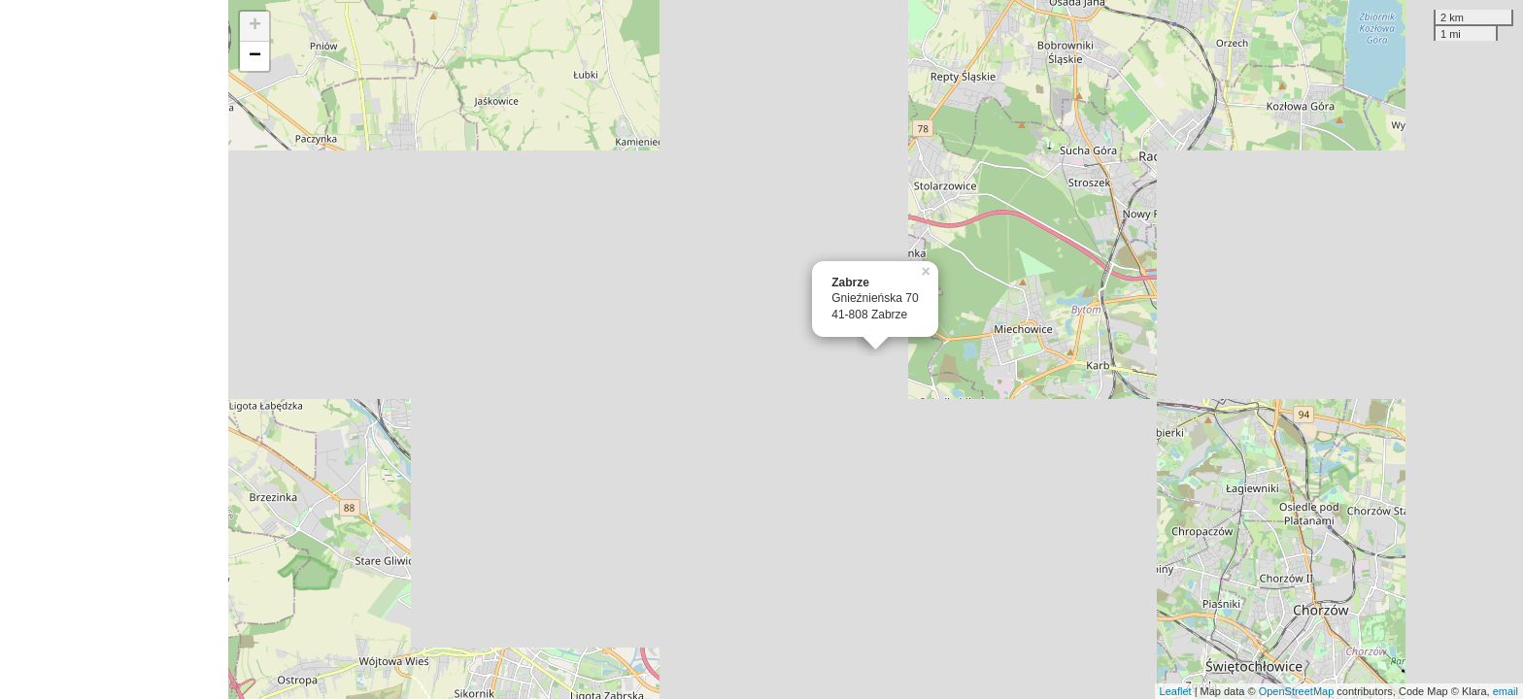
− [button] (255, 56)
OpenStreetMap (1297, 691)
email (1505, 691)
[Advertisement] (114, 349)
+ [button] (255, 26)
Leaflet (1176, 691)
